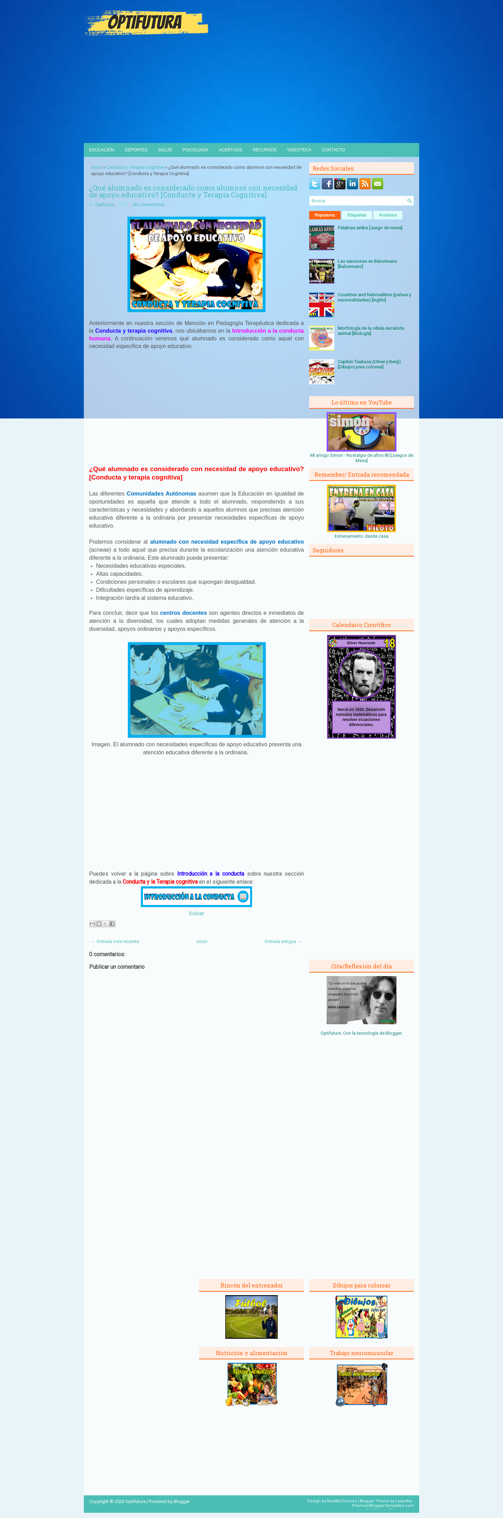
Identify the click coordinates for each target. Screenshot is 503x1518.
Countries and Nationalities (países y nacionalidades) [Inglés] (374, 297)
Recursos (265, 150)
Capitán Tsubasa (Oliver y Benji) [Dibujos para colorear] (369, 364)
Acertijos (230, 150)
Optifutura (104, 204)
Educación (101, 150)
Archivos (388, 215)
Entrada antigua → (283, 941)
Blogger (393, 1033)
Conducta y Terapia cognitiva (135, 167)
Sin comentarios (149, 204)
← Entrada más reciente (115, 941)
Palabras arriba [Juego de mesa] (370, 228)
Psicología (196, 150)
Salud (165, 150)
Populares (325, 215)
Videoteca (299, 150)
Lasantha (403, 1501)
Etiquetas (357, 215)
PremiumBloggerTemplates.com (383, 1505)
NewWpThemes (342, 1501)
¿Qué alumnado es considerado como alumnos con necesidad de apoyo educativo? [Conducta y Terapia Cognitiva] (193, 191)
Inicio (96, 167)
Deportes (136, 150)
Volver (196, 913)
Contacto (333, 150)
